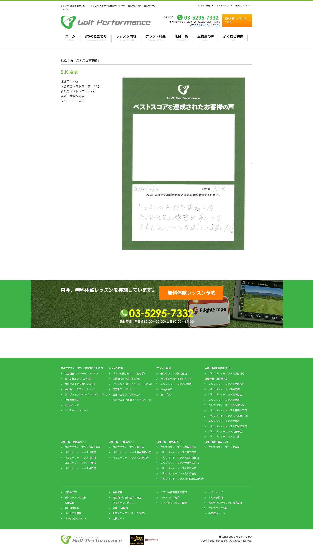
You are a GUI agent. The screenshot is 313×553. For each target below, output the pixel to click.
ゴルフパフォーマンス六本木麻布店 (227, 416)
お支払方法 (166, 389)
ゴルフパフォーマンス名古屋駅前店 (132, 452)
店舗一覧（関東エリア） (74, 442)
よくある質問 (233, 38)
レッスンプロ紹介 (170, 497)
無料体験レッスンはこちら (235, 20)
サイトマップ (223, 6)
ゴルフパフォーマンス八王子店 (225, 431)
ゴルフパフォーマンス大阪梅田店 (178, 473)
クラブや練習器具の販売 (173, 492)
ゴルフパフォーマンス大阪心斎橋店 (179, 458)
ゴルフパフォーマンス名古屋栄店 (131, 458)
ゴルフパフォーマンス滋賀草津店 (178, 447)
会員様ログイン (243, 6)
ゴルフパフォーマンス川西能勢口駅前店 (182, 479)
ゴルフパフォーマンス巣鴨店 (224, 400)
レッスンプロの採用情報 (173, 503)
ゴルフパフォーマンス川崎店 (80, 452)
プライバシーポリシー (125, 503)
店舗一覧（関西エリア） (169, 442)
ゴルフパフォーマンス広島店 (224, 447)
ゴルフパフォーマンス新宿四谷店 (226, 384)
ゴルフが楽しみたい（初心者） (129, 373)
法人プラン (166, 394)
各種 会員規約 (120, 508)
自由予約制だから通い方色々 (176, 379)
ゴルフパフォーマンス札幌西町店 (226, 373)
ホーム (70, 38)
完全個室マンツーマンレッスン (81, 373)
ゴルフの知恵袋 (73, 513)
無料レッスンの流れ (75, 497)
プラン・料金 (155, 38)
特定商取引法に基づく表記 (127, 497)
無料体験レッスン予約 (191, 292)
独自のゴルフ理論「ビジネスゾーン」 (133, 400)
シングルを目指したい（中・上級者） (133, 384)
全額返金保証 (72, 400)
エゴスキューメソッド (77, 410)
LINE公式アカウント (76, 518)
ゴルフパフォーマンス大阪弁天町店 (179, 463)
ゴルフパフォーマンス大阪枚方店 (178, 468)
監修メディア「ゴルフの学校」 (129, 513)
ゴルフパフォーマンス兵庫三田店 (178, 452)
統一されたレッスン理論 (78, 379)
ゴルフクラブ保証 (218, 508)
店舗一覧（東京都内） (216, 379)
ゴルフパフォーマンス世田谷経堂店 (227, 426)
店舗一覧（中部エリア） (122, 442)
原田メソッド (72, 405)
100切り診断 (72, 508)
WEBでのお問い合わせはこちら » (205, 25)
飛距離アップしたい (123, 389)
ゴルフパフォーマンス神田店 (224, 389)
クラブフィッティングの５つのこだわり (86, 394)
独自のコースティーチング (79, 389)
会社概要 (117, 492)
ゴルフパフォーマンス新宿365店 (226, 405)
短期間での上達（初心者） (127, 379)
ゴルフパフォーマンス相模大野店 (83, 447)
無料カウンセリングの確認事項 (225, 503)
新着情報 (69, 503)
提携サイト (119, 518)
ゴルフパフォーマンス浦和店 (80, 468)
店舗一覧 (181, 38)
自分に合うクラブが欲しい (127, 394)
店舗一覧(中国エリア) (216, 442)
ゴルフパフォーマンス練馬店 (224, 421)
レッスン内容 (126, 38)
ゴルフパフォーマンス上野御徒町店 (227, 410)
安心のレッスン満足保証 (173, 373)
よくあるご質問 (203, 6)
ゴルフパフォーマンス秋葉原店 (225, 394)
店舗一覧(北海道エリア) (217, 368)
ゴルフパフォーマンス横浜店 (80, 458)
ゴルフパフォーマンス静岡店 (128, 447)
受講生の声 (205, 38)
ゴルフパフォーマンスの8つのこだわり (82, 368)
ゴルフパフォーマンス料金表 (176, 384)
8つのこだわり (95, 38)
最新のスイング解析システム (80, 384)
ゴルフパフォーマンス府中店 (224, 436)
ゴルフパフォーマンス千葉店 (80, 463)
